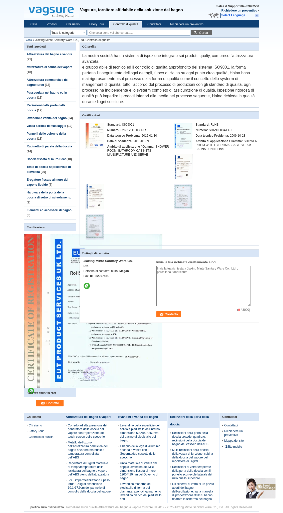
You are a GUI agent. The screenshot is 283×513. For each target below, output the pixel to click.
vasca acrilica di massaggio (46, 126)
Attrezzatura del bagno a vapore (49, 54)
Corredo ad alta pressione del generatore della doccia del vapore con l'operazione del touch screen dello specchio (87, 431)
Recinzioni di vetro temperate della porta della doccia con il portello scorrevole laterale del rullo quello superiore (192, 472)
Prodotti (52, 24)
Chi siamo (73, 24)
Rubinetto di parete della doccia (49, 146)
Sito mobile (233, 446)
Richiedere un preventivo (239, 10)
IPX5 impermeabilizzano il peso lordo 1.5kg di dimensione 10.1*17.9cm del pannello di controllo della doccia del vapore (89, 485)
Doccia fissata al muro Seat (46, 159)
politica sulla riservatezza (47, 507)
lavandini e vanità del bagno (47, 118)
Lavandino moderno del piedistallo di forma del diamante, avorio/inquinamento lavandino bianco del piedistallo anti (140, 491)
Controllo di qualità (125, 24)
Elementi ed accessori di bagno (49, 210)
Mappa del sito (234, 440)
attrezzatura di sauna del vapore (50, 67)
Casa (34, 24)
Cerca (203, 33)
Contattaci (154, 24)
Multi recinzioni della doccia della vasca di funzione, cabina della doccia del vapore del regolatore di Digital (192, 455)
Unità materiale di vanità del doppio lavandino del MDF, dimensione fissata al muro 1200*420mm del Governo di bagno (139, 470)
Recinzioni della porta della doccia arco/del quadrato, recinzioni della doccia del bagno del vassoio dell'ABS (190, 438)
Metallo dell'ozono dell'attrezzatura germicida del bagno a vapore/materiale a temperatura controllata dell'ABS (88, 450)
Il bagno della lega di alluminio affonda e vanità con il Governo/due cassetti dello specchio (140, 451)
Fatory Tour (96, 24)
